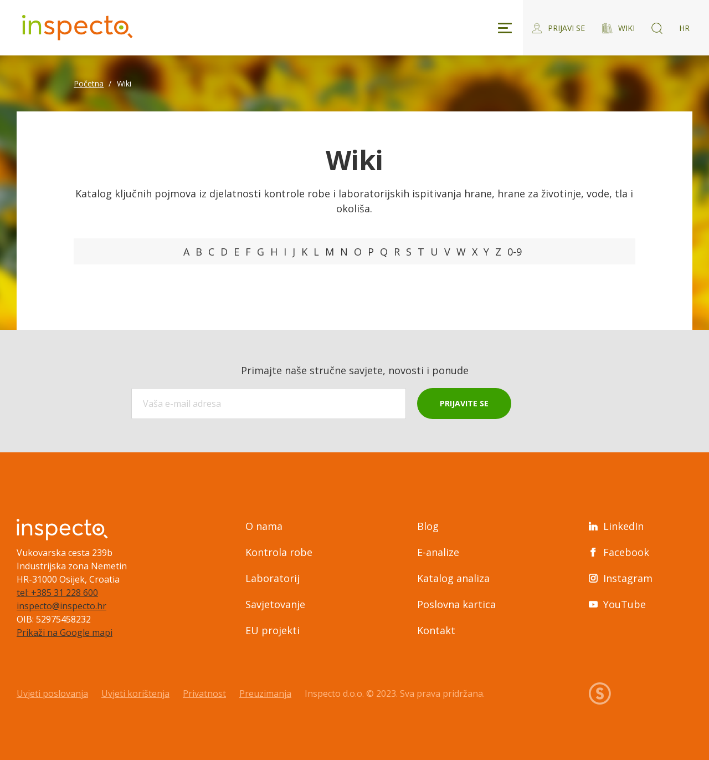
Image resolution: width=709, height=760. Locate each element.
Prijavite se (464, 403)
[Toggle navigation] (505, 28)
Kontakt (436, 630)
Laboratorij (272, 578)
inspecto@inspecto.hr (61, 606)
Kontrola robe (278, 552)
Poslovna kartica (456, 604)
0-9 (514, 251)
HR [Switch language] (684, 28)
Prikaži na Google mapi (64, 632)
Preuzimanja (265, 693)
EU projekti (272, 630)
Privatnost (204, 693)
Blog (428, 526)
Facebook (619, 552)
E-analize (438, 552)
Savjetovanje (275, 604)
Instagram (621, 578)
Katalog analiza (453, 578)
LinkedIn (616, 526)
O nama (263, 526)
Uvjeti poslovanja (52, 693)
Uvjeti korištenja (135, 693)
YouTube (617, 604)
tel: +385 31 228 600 (57, 592)
